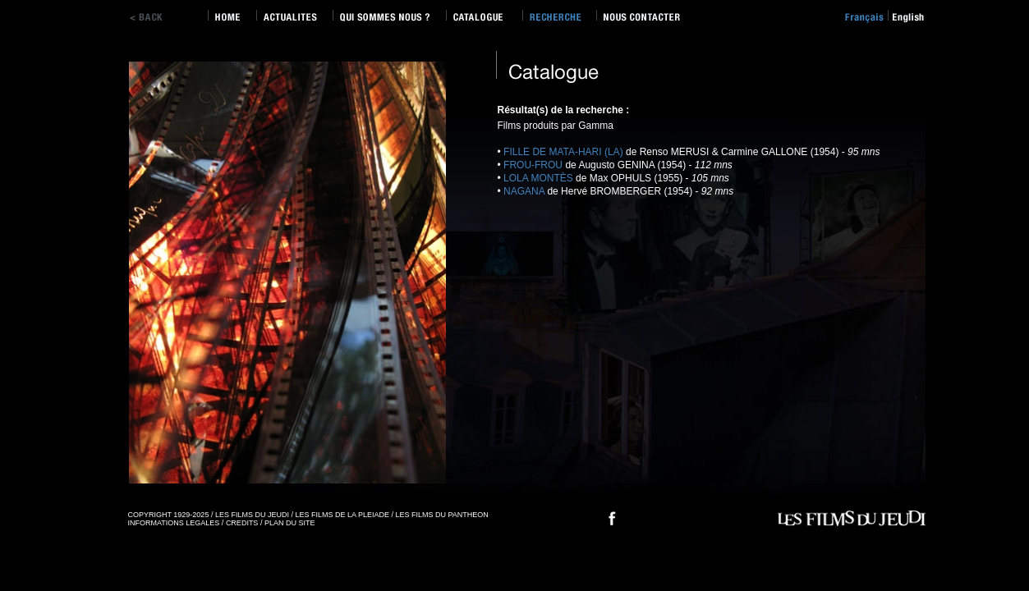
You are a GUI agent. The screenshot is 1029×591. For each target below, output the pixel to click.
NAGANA (523, 191)
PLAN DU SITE (289, 523)
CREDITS (242, 523)
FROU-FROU (533, 165)
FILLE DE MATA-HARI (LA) (563, 152)
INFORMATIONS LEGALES (174, 523)
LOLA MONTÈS (538, 178)
